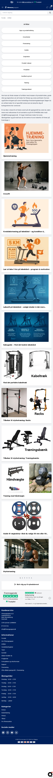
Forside (3, 638)
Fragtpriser (4, 658)
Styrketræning (9, 571)
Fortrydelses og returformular (10, 661)
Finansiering (26, 43)
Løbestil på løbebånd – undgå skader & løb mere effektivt (24, 307)
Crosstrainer (26, 37)
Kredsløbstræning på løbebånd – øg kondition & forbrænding (23, 232)
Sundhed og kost (26, 76)
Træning (26, 83)
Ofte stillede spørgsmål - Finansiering (12, 670)
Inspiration (26, 56)
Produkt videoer (26, 63)
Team (3, 650)
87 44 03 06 (5, 626)
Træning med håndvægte (13, 496)
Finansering (4, 667)
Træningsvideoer (27, 89)
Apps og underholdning (26, 30)
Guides (26, 50)
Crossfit (6, 194)
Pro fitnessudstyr (6, 721)
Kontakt (3, 653)
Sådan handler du (6, 656)
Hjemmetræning (10, 156)
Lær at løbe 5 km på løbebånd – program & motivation (26, 269)
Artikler (3, 644)
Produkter (26, 69)
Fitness (3, 715)
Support (3, 664)
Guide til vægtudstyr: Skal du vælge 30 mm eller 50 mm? (25, 534)
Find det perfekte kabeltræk (15, 383)
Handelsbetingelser (7, 647)
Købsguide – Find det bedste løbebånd (19, 345)
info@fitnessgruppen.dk (8, 629)
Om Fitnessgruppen (7, 641)
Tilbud (3, 718)
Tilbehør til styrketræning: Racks (17, 420)
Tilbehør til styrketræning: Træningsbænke (21, 458)
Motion (3, 710)
